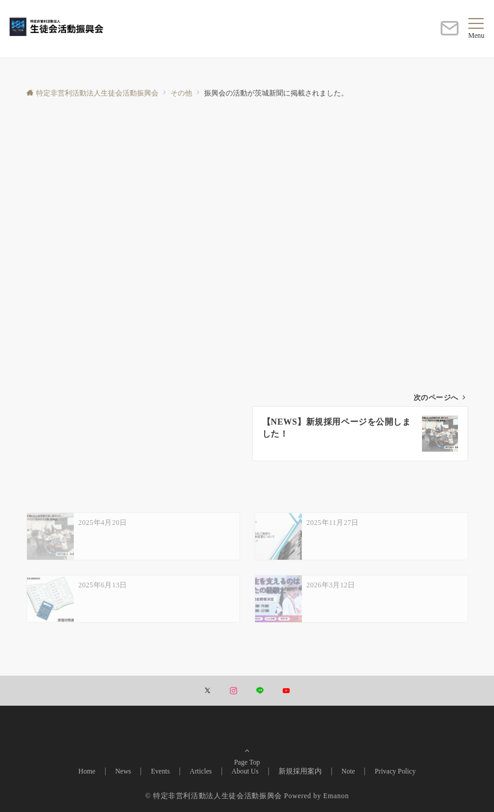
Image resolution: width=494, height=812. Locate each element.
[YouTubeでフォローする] (286, 691)
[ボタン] (449, 33)
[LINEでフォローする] (260, 691)
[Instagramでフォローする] (233, 691)
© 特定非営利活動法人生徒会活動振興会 (213, 796)
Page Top (247, 746)
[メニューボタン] (476, 29)
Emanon (336, 796)
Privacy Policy (395, 771)
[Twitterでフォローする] (207, 691)
